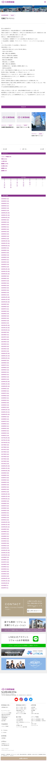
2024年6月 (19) (5, 255)
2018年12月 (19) (5, 409)
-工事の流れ (3, 719)
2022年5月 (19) (5, 313)
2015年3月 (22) (5, 515)
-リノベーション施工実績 (21, 726)
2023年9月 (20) (5, 276)
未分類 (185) (4, 166)
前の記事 (5, 149)
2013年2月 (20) (5, 573)
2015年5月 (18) (5, 510)
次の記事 (42, 149)
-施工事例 (3, 720)
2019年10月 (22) (5, 386)
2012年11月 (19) (5, 580)
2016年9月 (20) (5, 473)
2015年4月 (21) (5, 512)
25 (23, 185)
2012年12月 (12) (5, 578)
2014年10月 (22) (5, 526)
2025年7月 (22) (5, 224)
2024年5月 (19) (5, 257)
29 (4, 187)
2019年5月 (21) (5, 398)
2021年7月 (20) (5, 337)
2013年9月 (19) (5, 557)
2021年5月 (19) (5, 341)
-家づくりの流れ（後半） (21, 708)
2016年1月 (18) (5, 491)
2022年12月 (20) (5, 297)
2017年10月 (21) (5, 442)
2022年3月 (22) (5, 318)
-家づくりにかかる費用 (21, 713)
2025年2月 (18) (5, 236)
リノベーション (5, 710)
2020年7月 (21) (5, 365)
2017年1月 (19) (5, 463)
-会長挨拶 (33, 707)
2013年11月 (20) (5, 552)
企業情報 (33, 705)
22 (4, 185)
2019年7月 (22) (5, 393)
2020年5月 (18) (5, 369)
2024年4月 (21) (5, 259)
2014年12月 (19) (5, 522)
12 (29, 182)
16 (10, 184)
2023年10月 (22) (5, 273)
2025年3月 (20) (5, 234)
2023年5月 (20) (5, 285)
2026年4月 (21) (5, 203)
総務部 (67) (4, 170)
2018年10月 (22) (5, 414)
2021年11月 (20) (5, 327)
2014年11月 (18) (5, 524)
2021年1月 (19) (5, 351)
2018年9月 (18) (5, 416)
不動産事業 (4, 724)
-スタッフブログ (4, 748)
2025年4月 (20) (5, 231)
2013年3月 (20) (5, 571)
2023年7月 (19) (5, 280)
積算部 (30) (4, 168)
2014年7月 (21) (5, 534)
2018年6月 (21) (5, 423)
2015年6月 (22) (5, 508)
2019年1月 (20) (5, 407)
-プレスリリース (34, 725)
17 (17, 184)
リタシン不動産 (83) (6, 156)
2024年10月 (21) (5, 245)
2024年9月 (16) (5, 248)
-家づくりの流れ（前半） (21, 707)
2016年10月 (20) (5, 470)
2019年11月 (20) (5, 384)
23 (10, 185)
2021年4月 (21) (5, 344)
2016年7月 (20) (5, 477)
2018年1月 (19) (5, 435)
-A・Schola (3, 732)
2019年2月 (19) (5, 405)
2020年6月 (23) (5, 367)
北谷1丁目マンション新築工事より (25, 127)
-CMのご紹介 (34, 723)
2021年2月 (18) (5, 348)
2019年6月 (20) (5, 395)
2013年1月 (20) (5, 576)
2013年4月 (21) (5, 569)
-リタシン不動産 (4, 726)
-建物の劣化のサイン (5, 716)
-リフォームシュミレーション (7, 750)
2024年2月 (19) (5, 264)
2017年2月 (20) (5, 461)
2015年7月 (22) (5, 505)
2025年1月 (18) (5, 238)
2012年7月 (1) (4, 587)
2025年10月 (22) (5, 217)
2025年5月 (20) (5, 229)
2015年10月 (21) (5, 498)
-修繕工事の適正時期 (5, 714)
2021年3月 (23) (5, 346)
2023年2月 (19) (5, 292)
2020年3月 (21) (5, 374)
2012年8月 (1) (4, 585)
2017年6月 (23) (5, 451)
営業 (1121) (4, 159)
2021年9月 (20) (5, 332)
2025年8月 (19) (5, 222)
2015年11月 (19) (5, 496)
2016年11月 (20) (5, 468)
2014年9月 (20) (5, 529)
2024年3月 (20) (5, 262)
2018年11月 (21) (5, 412)
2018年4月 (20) (5, 428)
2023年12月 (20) (5, 269)
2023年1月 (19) (5, 294)
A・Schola (4, 730)
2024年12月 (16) (5, 241)
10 (17, 182)
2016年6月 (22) (5, 480)
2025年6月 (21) (5, 226)
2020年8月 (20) (5, 362)
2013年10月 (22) (5, 555)
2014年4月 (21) (5, 541)
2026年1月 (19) (5, 210)
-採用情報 (3, 738)
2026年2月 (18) (5, 208)
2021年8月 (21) (5, 334)
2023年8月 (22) (5, 278)
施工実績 (18, 717)
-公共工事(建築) (19, 719)
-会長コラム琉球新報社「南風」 (38, 719)
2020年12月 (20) (5, 353)
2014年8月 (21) (5, 531)
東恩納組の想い (5, 705)
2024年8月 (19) (5, 250)
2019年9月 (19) (5, 388)
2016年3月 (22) (5, 487)
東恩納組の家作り (21, 705)
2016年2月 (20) (5, 489)
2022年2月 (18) (5, 320)
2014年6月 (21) (5, 536)
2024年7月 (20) (5, 252)
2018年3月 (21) (5, 430)
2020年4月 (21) (5, 372)
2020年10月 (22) (5, 358)
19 (29, 184)
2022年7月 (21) (5, 309)
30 (10, 187)
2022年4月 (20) (5, 316)
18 (23, 184)
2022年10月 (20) (5, 301)
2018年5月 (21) (5, 426)
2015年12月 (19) (5, 494)
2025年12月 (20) (5, 212)
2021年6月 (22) (5, 339)
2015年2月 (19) (5, 517)
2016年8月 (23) (5, 475)
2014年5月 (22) (5, 538)
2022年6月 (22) (5, 311)
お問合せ (3, 741)
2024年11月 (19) (5, 243)
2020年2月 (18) (5, 376)
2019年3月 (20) (5, 402)
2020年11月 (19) (5, 355)
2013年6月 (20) (5, 564)
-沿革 (32, 711)
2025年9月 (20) (5, 219)
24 (17, 185)
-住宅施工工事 (19, 725)
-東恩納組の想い (4, 707)
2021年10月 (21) (5, 330)
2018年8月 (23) (5, 419)
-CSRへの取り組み (35, 713)
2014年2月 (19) (5, 545)
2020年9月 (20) (5, 360)
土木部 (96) (4, 161)
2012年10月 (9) (5, 583)
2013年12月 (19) (5, 550)
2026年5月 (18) (5, 201)
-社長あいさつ (34, 708)
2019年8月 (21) (5, 391)
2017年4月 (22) (5, 456)
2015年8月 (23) (5, 503)
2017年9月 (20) (5, 444)
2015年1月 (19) (5, 519)
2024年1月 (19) (5, 266)
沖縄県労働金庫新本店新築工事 (9, 127)
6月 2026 (23, 177)
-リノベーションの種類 (6, 712)
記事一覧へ (24, 149)
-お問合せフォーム (5, 743)
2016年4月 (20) (5, 484)
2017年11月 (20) (5, 440)
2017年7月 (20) (5, 449)
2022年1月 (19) (5, 323)
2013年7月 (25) (5, 562)
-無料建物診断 (4, 717)
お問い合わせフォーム (34, 610)
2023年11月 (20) (5, 271)
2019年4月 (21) (5, 400)
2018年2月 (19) (5, 433)
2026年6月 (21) (5, 198)
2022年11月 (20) (5, 299)
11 (23, 182)
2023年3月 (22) (5, 290)
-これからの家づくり (20, 711)
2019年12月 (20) (5, 381)
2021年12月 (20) (5, 325)
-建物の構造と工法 (20, 710)
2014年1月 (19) (5, 548)
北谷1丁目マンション (37, 135)
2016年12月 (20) (5, 466)
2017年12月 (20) (5, 437)
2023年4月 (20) (5, 287)
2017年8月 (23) (5, 447)
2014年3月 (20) (5, 543)
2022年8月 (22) (5, 306)
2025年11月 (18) (5, 215)
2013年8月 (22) (5, 559)
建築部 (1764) (4, 163)
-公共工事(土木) (19, 720)
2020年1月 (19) (5, 379)
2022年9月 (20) (5, 304)
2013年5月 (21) (5, 566)
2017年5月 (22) (5, 454)
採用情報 (3, 736)
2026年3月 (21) (5, 205)
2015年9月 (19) (5, 501)
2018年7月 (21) (5, 421)
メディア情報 (35, 717)
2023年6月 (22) (5, 283)
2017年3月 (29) (5, 459)
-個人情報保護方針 (5, 745)
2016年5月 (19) (5, 482)
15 (4, 184)
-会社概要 (33, 710)
